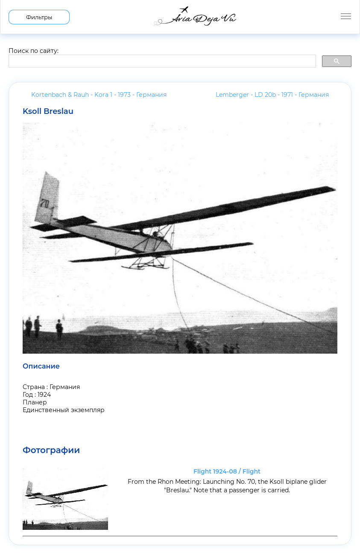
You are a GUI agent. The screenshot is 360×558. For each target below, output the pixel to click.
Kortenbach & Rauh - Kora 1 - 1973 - (99, 95)
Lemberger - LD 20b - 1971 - (272, 95)
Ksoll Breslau (48, 111)
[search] (161, 61)
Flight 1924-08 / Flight (226, 471)
